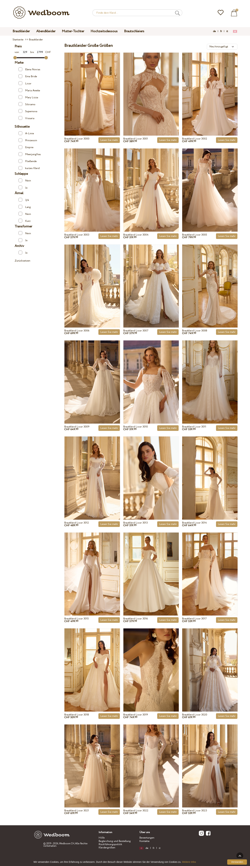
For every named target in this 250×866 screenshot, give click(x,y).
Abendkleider (45, 31)
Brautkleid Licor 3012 (76, 523)
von (22, 52)
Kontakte (144, 841)
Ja (23, 187)
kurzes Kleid (29, 168)
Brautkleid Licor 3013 (135, 523)
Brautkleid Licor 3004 (136, 235)
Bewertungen (146, 838)
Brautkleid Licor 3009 (76, 427)
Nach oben (239, 855)
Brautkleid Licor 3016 (135, 619)
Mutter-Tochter (73, 31)
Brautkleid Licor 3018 (76, 715)
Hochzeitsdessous (104, 31)
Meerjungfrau (30, 154)
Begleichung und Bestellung (115, 841)
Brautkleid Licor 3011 (194, 427)
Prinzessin (28, 140)
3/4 (24, 200)
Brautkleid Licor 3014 (194, 523)
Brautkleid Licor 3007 (135, 331)
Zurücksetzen (22, 261)
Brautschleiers (134, 31)
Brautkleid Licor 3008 (194, 331)
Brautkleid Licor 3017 (194, 619)
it (227, 31)
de (214, 31)
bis (37, 52)
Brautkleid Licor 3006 (76, 331)
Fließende (28, 161)
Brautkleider (21, 31)
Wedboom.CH (66, 843)
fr (221, 31)
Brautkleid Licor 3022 (135, 811)
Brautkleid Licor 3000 (76, 139)
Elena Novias (29, 69)
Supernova (28, 111)
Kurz (25, 221)
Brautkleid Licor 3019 (135, 715)
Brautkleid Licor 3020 (194, 715)
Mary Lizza (28, 97)
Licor (25, 83)
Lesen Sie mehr (109, 140)
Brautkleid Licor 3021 (76, 811)
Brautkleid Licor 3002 (194, 139)
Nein (25, 181)
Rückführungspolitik (110, 844)
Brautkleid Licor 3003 (76, 235)
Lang (25, 207)
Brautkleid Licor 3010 (135, 427)
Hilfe (102, 838)
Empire (26, 147)
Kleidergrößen (107, 848)
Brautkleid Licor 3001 (135, 139)
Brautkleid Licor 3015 (76, 619)
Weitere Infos (189, 862)
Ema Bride (28, 76)
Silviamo (27, 104)
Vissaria (26, 118)
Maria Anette (29, 90)
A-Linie (26, 133)
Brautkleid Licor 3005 (194, 235)
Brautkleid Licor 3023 (194, 811)
